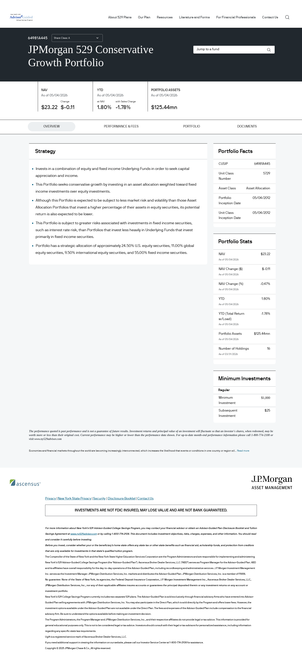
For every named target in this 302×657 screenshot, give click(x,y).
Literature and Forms (194, 17)
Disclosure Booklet (122, 498)
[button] (268, 49)
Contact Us (270, 17)
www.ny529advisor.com (83, 534)
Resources (165, 17)
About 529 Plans (119, 17)
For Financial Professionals (236, 17)
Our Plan (144, 17)
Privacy (50, 498)
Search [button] (288, 17)
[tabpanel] (151, 286)
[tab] (51, 126)
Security (99, 498)
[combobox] (77, 38)
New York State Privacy (74, 498)
